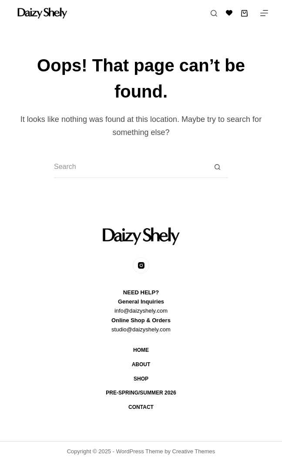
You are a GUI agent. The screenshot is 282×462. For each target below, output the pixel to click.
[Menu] (264, 13)
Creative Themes (193, 451)
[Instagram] (141, 265)
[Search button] (217, 167)
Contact (141, 407)
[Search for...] (130, 167)
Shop (141, 379)
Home (141, 350)
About (141, 364)
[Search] (214, 13)
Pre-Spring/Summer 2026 (141, 393)
